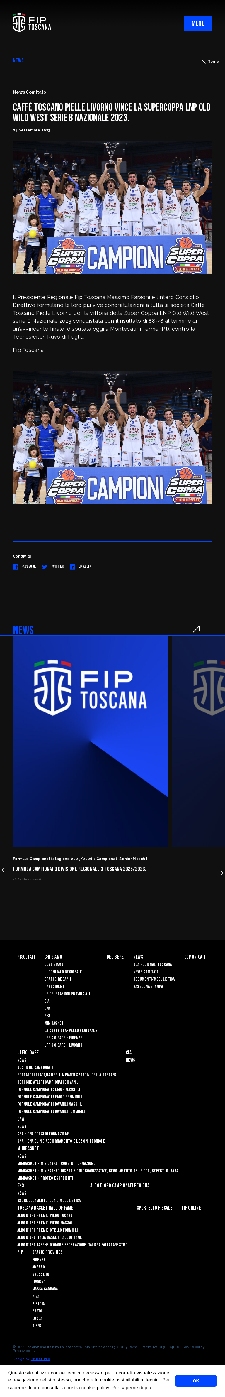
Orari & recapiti (58, 979)
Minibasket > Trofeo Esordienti (45, 1178)
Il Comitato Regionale (63, 972)
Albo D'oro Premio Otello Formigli (47, 1230)
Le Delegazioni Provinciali (67, 994)
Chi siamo (53, 957)
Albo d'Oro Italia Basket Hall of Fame (49, 1237)
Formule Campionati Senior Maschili (48, 1089)
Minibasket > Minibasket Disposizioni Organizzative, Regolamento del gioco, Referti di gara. (98, 1171)
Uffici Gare (28, 1053)
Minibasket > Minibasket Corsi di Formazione (56, 1163)
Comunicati (195, 957)
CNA (48, 1008)
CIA (47, 1001)
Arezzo (38, 1267)
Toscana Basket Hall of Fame (45, 1208)
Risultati (26, 957)
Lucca (37, 1318)
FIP (20, 1252)
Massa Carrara (45, 1289)
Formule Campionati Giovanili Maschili (50, 1104)
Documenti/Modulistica (154, 979)
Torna (210, 62)
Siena (36, 1326)
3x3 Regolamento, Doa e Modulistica (49, 1200)
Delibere (115, 957)
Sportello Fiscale (154, 1208)
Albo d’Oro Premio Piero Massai (44, 1223)
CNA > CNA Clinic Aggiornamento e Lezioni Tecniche (61, 1141)
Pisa (35, 1296)
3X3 (20, 1186)
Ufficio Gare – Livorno (63, 1045)
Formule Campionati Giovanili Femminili (51, 1111)
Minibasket (54, 1023)
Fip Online (191, 1208)
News (138, 957)
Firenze (39, 1260)
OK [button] (196, 1381)
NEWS (18, 60)
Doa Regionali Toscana (152, 964)
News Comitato (146, 972)
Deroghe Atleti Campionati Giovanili (48, 1082)
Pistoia (38, 1304)
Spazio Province (47, 1252)
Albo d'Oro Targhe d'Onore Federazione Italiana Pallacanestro (72, 1245)
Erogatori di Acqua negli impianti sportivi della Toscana (67, 1075)
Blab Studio (40, 1359)
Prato (37, 1311)
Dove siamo (54, 964)
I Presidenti (55, 986)
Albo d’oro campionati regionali (121, 1186)
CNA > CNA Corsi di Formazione (43, 1134)
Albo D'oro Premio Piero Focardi (45, 1215)
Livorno (38, 1282)
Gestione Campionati (35, 1067)
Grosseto (40, 1274)
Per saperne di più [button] (131, 1387)
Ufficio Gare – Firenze (64, 1038)
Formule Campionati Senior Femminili (49, 1097)
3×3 (47, 1016)
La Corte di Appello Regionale (71, 1030)
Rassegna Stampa (148, 986)
